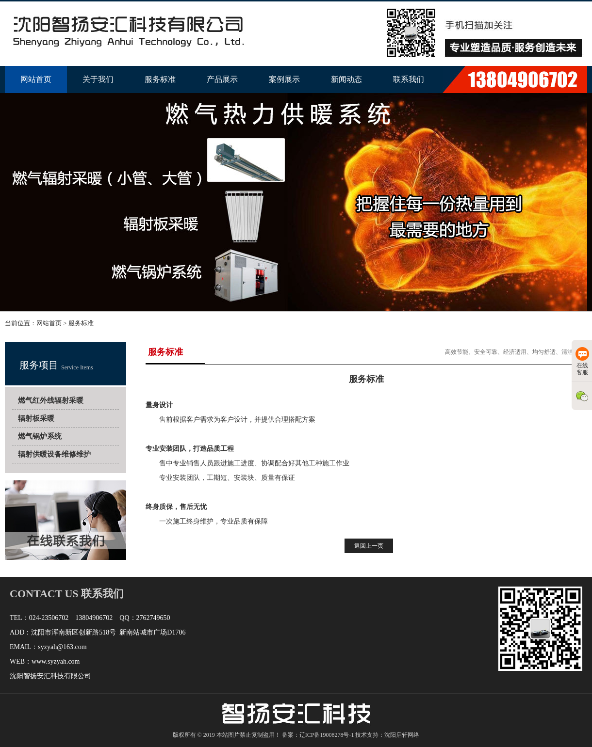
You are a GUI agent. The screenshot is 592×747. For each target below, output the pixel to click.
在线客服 (582, 361)
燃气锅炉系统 (40, 436)
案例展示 (284, 79)
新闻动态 (346, 79)
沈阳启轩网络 (401, 734)
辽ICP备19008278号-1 (326, 734)
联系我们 (408, 79)
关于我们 (98, 79)
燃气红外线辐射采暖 (50, 400)
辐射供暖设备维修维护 (54, 454)
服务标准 (160, 79)
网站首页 (35, 79)
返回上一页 (368, 545)
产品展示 (222, 79)
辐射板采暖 (36, 418)
